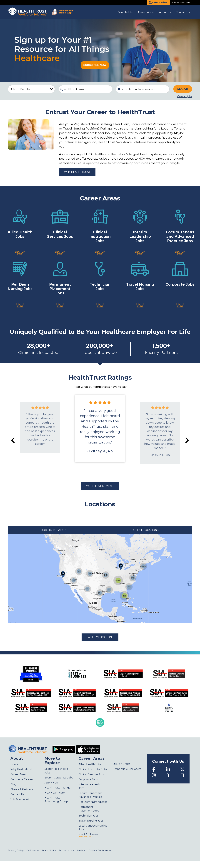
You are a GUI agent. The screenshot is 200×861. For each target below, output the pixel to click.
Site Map (81, 850)
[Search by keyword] (85, 89)
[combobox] (85, 89)
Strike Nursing (122, 763)
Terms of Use (66, 850)
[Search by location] (143, 89)
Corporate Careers (21, 779)
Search (182, 88)
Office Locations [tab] (146, 530)
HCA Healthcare (55, 792)
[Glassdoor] (182, 774)
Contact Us (183, 12)
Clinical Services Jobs (91, 774)
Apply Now (51, 782)
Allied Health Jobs (90, 764)
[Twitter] (182, 769)
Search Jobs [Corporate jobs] (180, 305)
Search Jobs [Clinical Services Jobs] (60, 253)
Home (14, 764)
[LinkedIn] (168, 769)
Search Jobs (125, 12)
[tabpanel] (100, 578)
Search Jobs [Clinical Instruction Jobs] (100, 253)
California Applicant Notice (41, 850)
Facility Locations (100, 637)
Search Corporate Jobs (59, 777)
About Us (165, 12)
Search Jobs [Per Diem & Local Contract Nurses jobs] (20, 305)
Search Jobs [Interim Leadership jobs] (140, 253)
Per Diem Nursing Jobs (93, 801)
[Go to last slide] (13, 440)
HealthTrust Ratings (57, 787)
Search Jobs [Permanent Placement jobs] (60, 305)
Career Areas (146, 12)
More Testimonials (100, 486)
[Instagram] (154, 774)
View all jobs (184, 96)
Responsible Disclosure (127, 769)
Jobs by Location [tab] (54, 530)
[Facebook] (154, 769)
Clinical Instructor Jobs (93, 769)
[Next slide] (187, 440)
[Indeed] (168, 774)
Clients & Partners (181, 2)
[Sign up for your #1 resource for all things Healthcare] (100, 50)
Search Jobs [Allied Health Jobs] (20, 253)
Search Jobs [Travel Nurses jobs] (140, 305)
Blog (13, 784)
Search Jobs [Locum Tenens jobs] (180, 253)
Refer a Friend (158, 2)
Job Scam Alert (19, 799)
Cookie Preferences (100, 850)
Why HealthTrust (77, 172)
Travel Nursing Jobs (91, 820)
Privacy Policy (16, 850)
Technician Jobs (88, 815)
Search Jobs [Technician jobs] (100, 305)
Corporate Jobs (88, 779)
